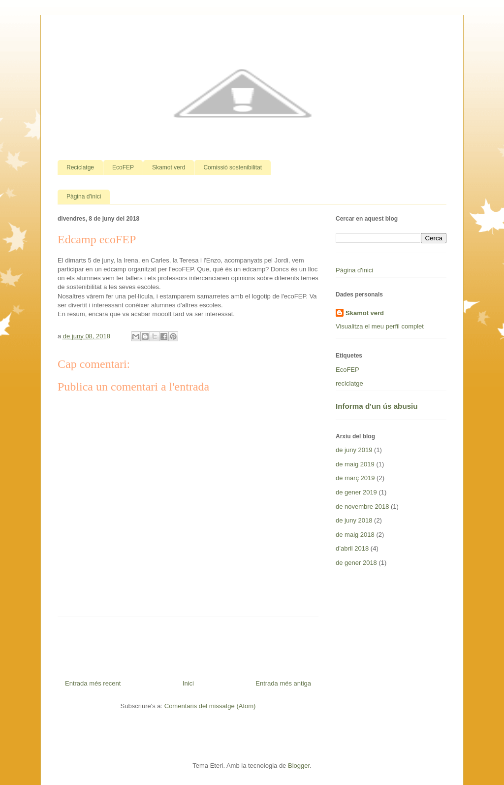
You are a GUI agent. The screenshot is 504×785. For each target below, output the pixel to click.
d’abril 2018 (352, 548)
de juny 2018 (354, 520)
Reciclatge (80, 167)
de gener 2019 (356, 492)
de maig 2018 (355, 534)
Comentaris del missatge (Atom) (210, 706)
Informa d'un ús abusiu (377, 406)
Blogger (299, 765)
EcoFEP (123, 167)
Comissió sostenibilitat (232, 167)
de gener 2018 (356, 562)
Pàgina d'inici (83, 196)
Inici (188, 683)
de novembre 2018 (362, 506)
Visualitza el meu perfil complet (380, 326)
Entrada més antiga (283, 683)
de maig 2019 (355, 464)
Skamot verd (168, 167)
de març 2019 (355, 478)
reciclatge (349, 383)
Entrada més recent (93, 683)
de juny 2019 (354, 450)
